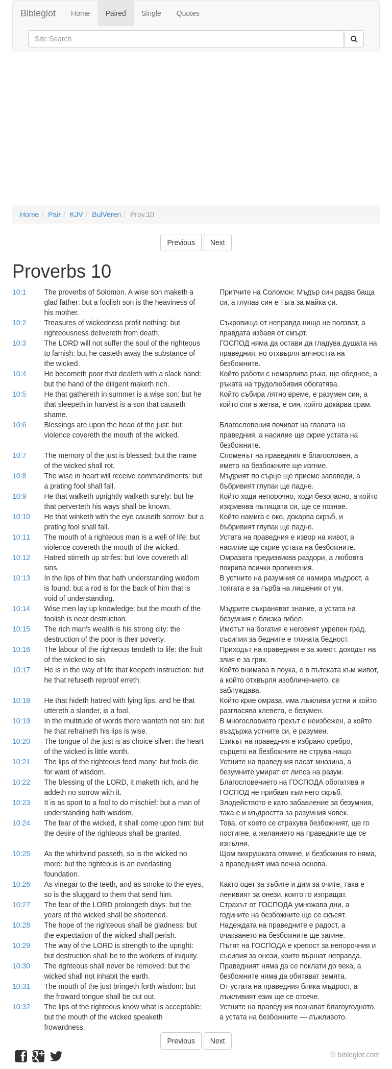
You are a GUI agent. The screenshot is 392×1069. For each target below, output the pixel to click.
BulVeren (106, 214)
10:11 (21, 537)
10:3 (19, 343)
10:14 (21, 608)
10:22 (21, 782)
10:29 (21, 945)
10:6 (19, 425)
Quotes (188, 13)
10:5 (19, 394)
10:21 (21, 762)
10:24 (21, 823)
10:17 (21, 670)
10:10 (21, 517)
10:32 (21, 1007)
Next (217, 242)
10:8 (19, 476)
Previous (180, 242)
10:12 (21, 557)
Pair (54, 214)
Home (80, 13)
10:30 (21, 966)
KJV (76, 214)
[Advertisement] (196, 133)
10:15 (21, 629)
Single (151, 13)
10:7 (19, 455)
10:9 (19, 496)
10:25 (21, 853)
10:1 (19, 292)
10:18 (21, 700)
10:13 (21, 578)
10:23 (21, 802)
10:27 (21, 905)
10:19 (21, 721)
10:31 (21, 986)
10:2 (19, 323)
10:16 (21, 649)
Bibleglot (38, 13)
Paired (115, 13)
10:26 (21, 884)
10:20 (21, 741)
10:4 (19, 374)
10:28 (21, 925)
